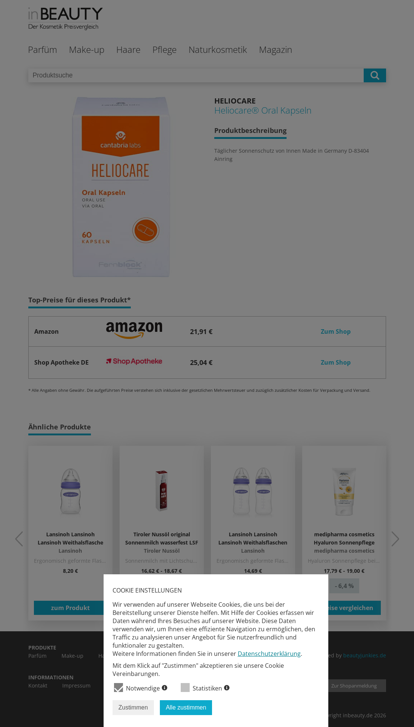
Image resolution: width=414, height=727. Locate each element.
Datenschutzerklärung (269, 654)
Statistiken (205, 687)
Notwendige (140, 687)
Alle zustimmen (186, 707)
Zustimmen (133, 707)
